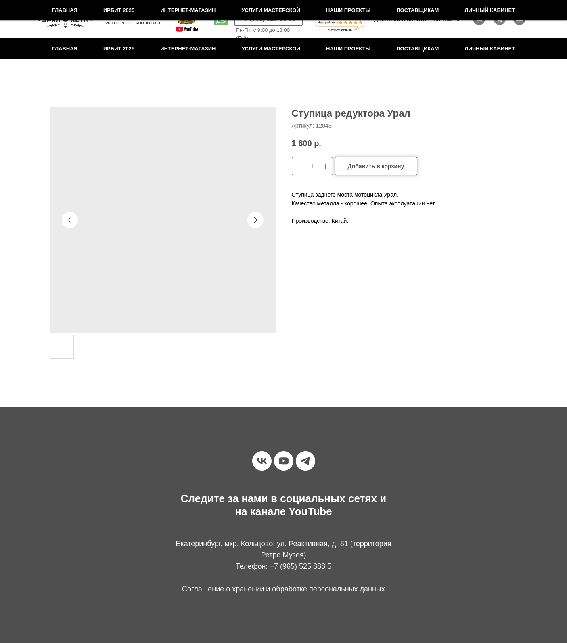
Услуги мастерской (271, 49)
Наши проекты (348, 49)
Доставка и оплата (400, 18)
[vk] (262, 461)
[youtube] (283, 461)
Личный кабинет (489, 49)
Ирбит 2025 (118, 49)
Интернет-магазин (188, 49)
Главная (64, 49)
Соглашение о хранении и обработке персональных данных (283, 589)
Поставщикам (417, 49)
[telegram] (305, 461)
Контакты (446, 18)
